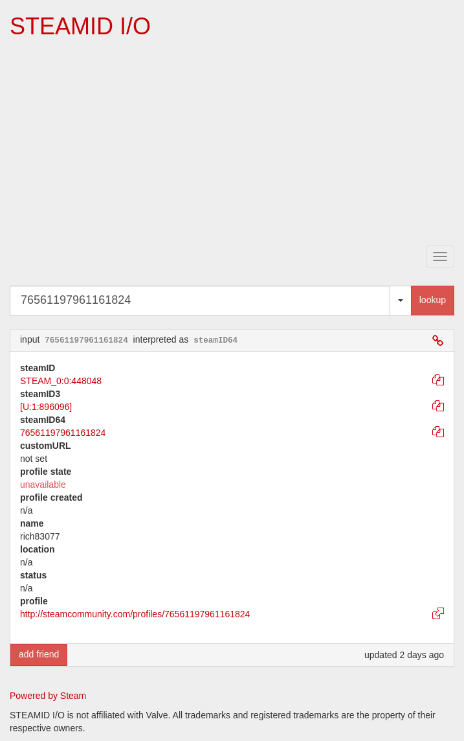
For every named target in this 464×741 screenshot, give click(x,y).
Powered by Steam (48, 695)
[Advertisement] (236, 143)
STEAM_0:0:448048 (61, 381)
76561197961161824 (62, 433)
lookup (432, 300)
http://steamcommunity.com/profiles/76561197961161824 (135, 614)
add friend (39, 654)
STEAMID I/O (80, 26)
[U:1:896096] (46, 407)
